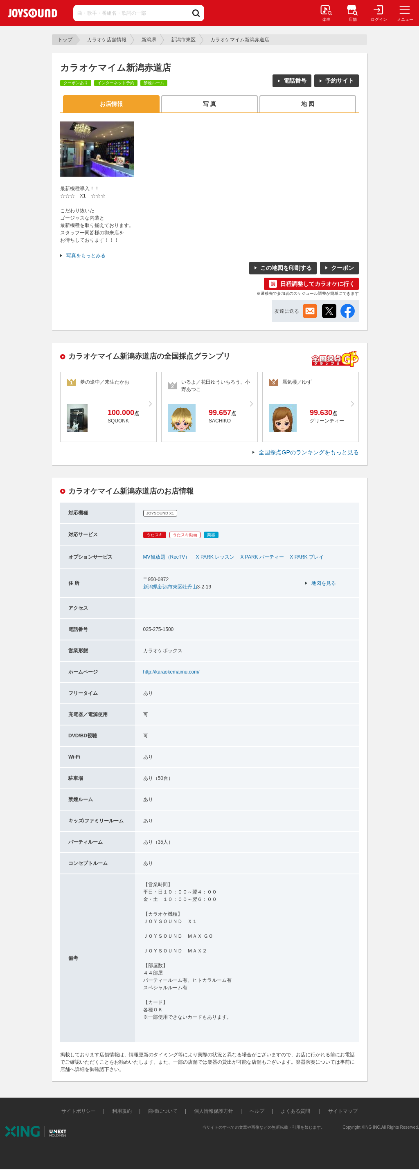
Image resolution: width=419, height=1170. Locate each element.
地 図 (307, 104)
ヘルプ (257, 1111)
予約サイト (339, 80)
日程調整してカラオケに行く (317, 284)
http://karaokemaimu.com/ (171, 672)
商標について (163, 1111)
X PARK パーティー (262, 557)
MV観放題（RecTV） (166, 557)
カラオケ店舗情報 (106, 40)
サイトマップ (343, 1111)
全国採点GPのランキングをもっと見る (309, 452)
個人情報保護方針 (213, 1111)
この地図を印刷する (286, 268)
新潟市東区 (183, 40)
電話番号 (295, 80)
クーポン (342, 268)
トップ (65, 40)
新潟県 (149, 40)
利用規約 (122, 1111)
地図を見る (323, 583)
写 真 (209, 104)
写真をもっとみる (86, 255)
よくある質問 (296, 1111)
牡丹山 (189, 587)
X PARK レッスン (215, 557)
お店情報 (111, 104)
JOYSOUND (32, 13)
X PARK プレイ (306, 557)
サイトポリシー (78, 1111)
